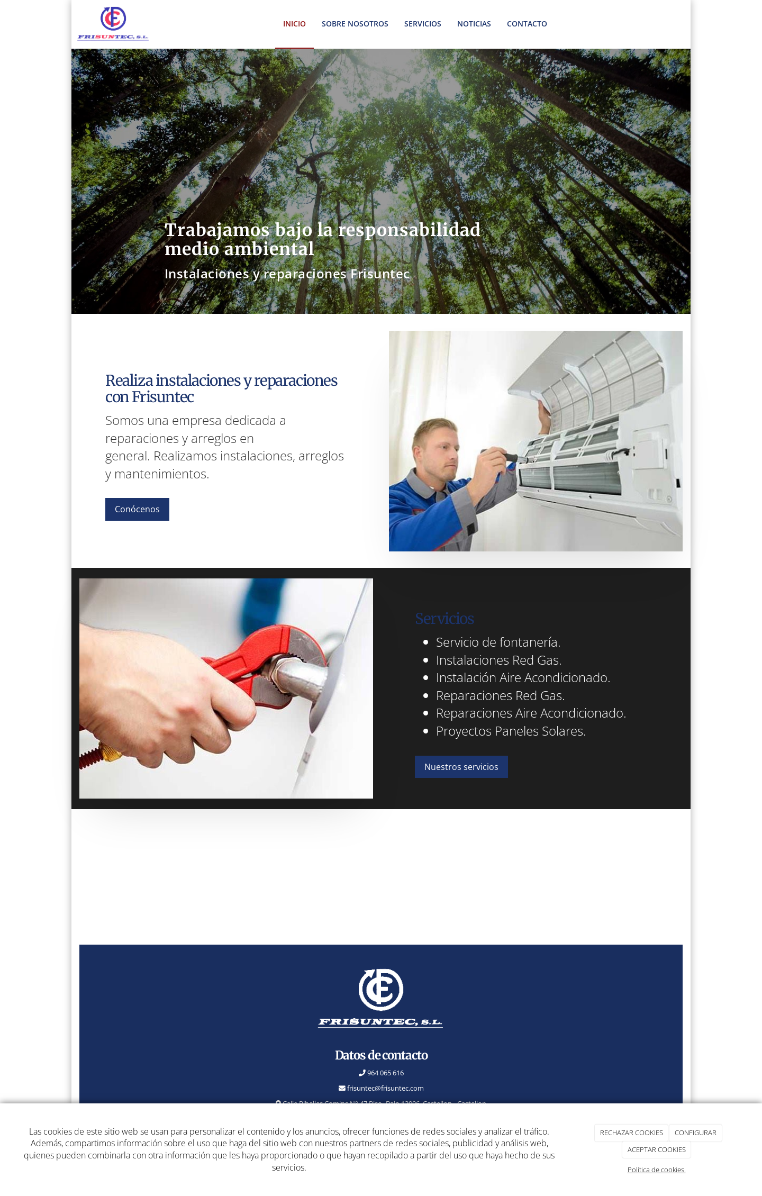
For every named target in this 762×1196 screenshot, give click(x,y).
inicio (294, 24)
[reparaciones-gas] (226, 688)
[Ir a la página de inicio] (113, 24)
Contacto (527, 24)
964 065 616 (385, 1072)
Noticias (474, 24)
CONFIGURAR (695, 1132)
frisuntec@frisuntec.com (385, 1088)
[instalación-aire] (536, 441)
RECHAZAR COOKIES (631, 1132)
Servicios (422, 24)
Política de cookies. (657, 1169)
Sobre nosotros (355, 24)
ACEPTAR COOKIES (657, 1149)
